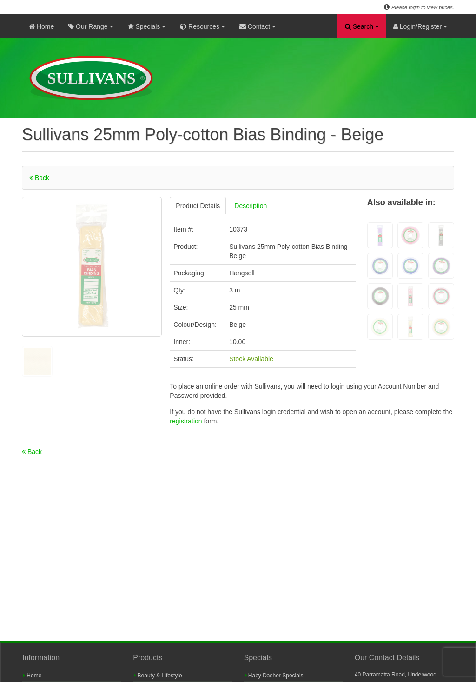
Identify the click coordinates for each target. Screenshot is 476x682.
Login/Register (420, 26)
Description (250, 205)
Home (41, 26)
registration (187, 421)
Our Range (90, 26)
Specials (147, 26)
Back (39, 178)
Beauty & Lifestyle (158, 675)
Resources (202, 26)
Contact (257, 26)
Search (362, 26)
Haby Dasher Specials (274, 675)
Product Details (198, 205)
